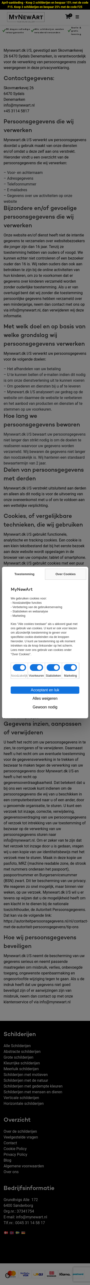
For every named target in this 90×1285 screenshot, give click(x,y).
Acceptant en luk (45, 690)
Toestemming (24, 574)
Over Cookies (65, 574)
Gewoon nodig (45, 707)
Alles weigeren (44, 698)
